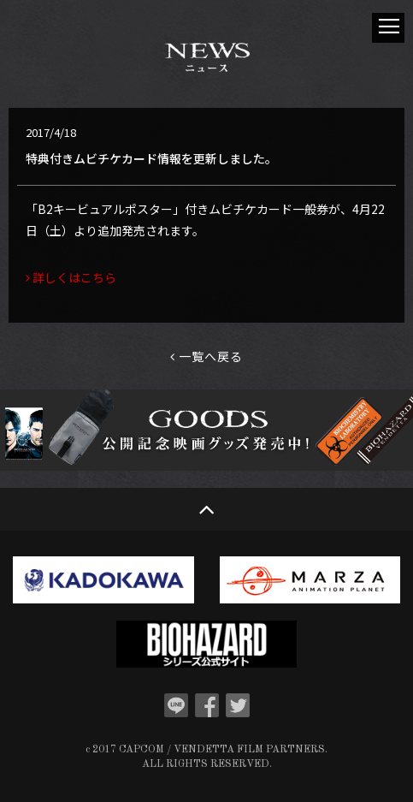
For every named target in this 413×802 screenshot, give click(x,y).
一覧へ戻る (206, 356)
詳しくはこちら (71, 277)
